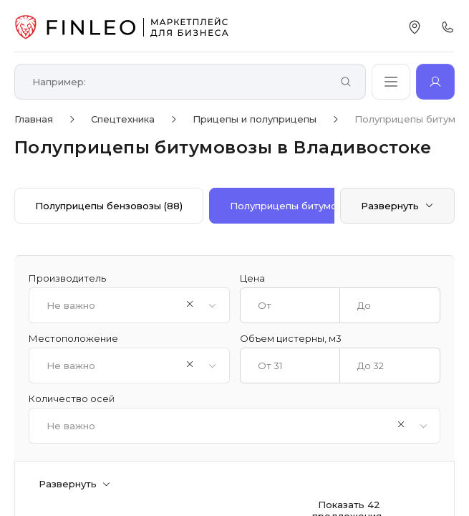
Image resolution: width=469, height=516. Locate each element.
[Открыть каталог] (391, 82)
